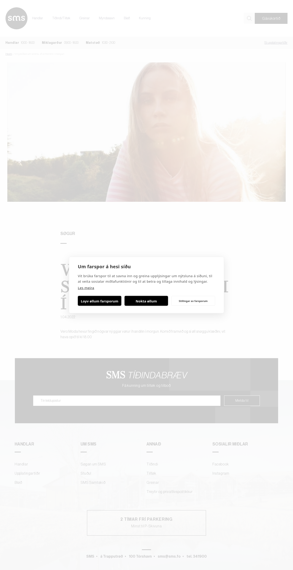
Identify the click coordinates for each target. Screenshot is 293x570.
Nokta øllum (146, 301)
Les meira (86, 287)
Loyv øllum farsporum (99, 301)
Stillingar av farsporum (193, 300)
